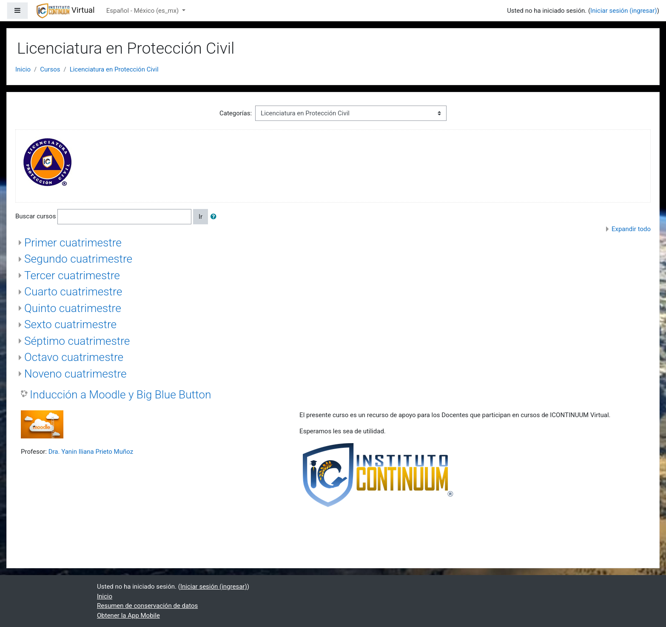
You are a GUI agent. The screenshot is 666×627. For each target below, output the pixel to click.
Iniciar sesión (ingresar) (623, 10)
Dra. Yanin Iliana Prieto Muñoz (90, 451)
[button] (215, 217)
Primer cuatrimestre (73, 242)
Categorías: (235, 113)
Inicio (23, 69)
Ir (200, 216)
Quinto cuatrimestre (72, 308)
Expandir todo (631, 229)
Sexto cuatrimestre (70, 324)
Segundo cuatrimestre (78, 258)
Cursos (50, 69)
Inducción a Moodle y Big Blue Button (120, 394)
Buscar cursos (35, 216)
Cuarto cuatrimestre (73, 291)
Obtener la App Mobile (128, 615)
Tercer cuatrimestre (72, 275)
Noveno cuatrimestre (75, 373)
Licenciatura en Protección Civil (114, 69)
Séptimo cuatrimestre (77, 341)
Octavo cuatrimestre (73, 357)
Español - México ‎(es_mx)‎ (143, 10)
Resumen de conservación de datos (147, 606)
